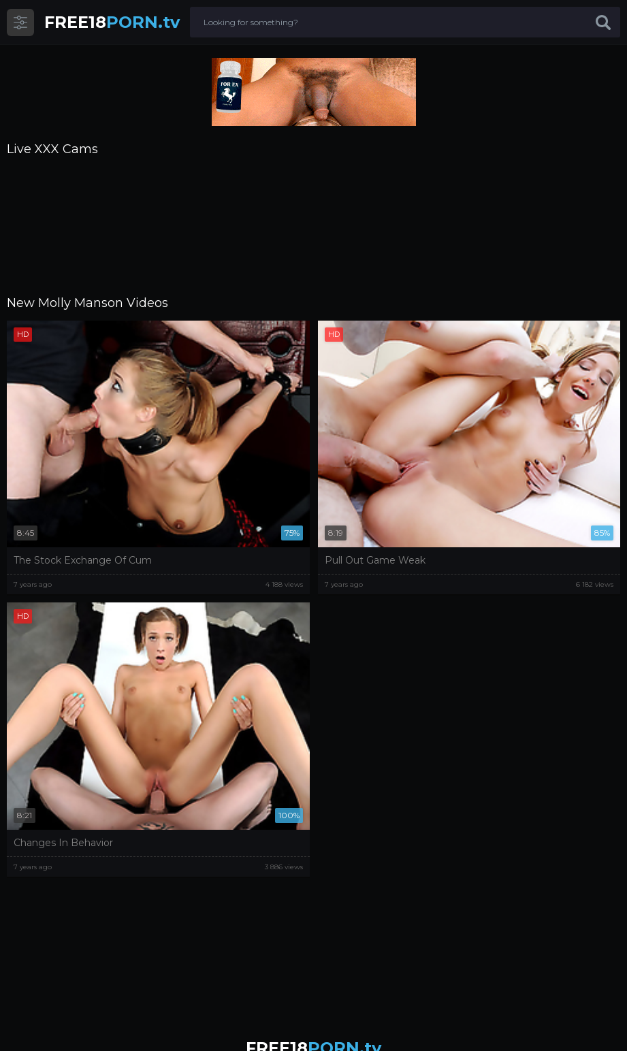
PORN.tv (112, 22)
